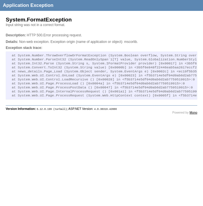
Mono (193, 118)
